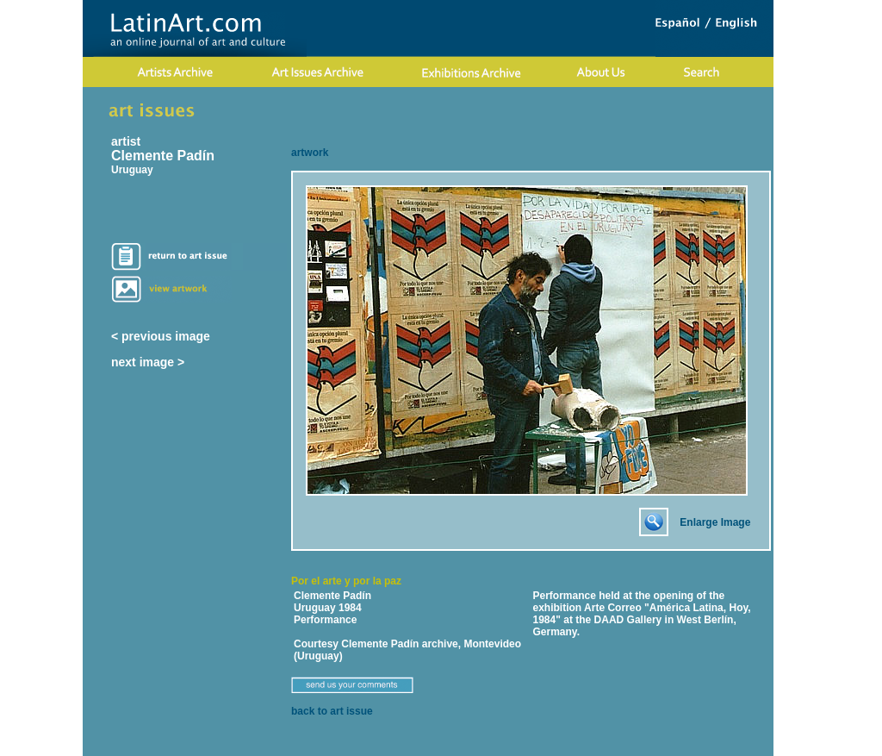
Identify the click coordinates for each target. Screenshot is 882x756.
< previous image (160, 336)
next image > (147, 362)
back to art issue (332, 711)
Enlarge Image (715, 522)
